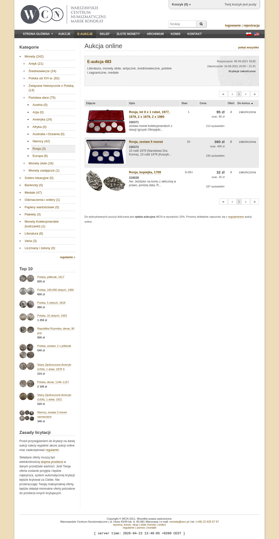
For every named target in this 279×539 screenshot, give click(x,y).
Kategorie (29, 47)
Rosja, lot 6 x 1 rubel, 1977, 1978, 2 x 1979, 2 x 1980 (149, 114)
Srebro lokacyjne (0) (39, 178)
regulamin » (67, 257)
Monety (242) (34, 56)
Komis (175, 34)
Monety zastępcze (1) (44, 170)
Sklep (105, 34)
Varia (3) (31, 241)
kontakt (151, 527)
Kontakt (194, 34)
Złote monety (128, 34)
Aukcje (64, 34)
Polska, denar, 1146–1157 (53, 382)
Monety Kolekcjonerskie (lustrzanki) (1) (42, 224)
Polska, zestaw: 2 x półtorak (54, 345)
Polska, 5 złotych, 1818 (51, 302)
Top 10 (26, 269)
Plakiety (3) (33, 214)
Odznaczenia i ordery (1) (42, 200)
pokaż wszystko (248, 47)
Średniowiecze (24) (42, 71)
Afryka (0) (39, 127)
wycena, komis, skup (125, 524)
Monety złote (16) (41, 163)
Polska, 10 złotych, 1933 (52, 315)
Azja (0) (38, 112)
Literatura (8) (34, 233)
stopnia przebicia (51, 462)
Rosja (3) (39, 148)
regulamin (52, 450)
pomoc (141, 527)
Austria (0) (40, 105)
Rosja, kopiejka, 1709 (145, 172)
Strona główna (38, 34)
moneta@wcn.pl (179, 521)
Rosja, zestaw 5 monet (146, 142)
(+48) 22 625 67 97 (207, 521)
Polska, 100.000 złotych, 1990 (55, 289)
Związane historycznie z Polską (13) (51, 88)
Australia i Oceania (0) (49, 134)
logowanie (233, 25)
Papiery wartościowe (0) (42, 207)
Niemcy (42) (41, 141)
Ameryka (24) (42, 119)
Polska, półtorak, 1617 (50, 276)
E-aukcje (85, 34)
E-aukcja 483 (99, 62)
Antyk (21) (36, 63)
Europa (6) (40, 156)
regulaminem (236, 216)
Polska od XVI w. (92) (44, 78)
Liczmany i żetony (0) (40, 248)
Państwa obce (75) (42, 97)
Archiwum (155, 34)
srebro (162, 524)
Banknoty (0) (34, 185)
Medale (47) (33, 192)
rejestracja (251, 25)
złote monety (148, 524)
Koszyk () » (181, 4)
